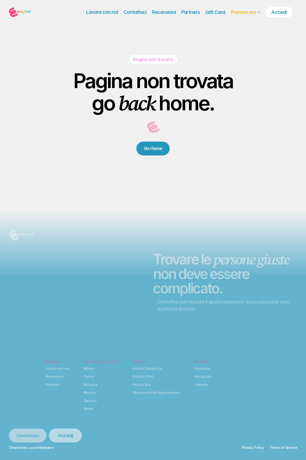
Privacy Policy (253, 447)
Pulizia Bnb (142, 389)
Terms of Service (283, 447)
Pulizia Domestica (147, 372)
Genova (90, 405)
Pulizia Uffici (143, 381)
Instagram (202, 381)
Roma (88, 413)
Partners (52, 389)
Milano (89, 372)
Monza (89, 397)
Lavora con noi (57, 372)
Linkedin (201, 389)
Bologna (90, 389)
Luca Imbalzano (40, 447)
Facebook (202, 372)
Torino (89, 381)
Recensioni (54, 381)
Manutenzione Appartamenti (156, 397)
